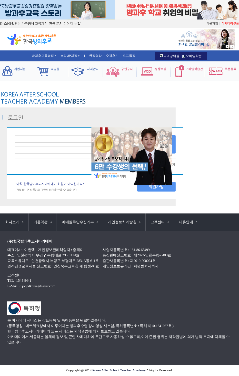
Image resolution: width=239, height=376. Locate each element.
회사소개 (14, 222)
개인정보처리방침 (124, 222)
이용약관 (42, 222)
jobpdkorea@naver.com (38, 286)
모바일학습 (191, 56)
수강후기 (112, 56)
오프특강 (129, 56)
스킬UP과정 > (70, 56)
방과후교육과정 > (44, 56)
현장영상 (95, 56)
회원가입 (212, 23)
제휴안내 (188, 222)
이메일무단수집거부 (80, 222)
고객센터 (159, 222)
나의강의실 (169, 56)
